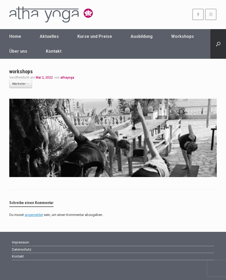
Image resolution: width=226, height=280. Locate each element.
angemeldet (34, 215)
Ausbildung (142, 36)
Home (15, 36)
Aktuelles (49, 36)
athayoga (67, 77)
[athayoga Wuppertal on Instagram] (210, 14)
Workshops (182, 36)
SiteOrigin (124, 270)
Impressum (20, 242)
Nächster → (20, 83)
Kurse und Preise (94, 36)
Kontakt (53, 51)
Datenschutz (21, 249)
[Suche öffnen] (218, 44)
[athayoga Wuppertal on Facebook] (198, 14)
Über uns (18, 51)
